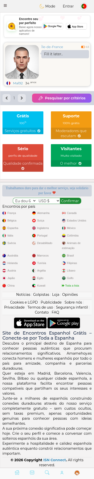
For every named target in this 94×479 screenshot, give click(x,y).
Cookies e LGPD (24, 302)
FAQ (55, 312)
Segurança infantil (72, 307)
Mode (47, 6)
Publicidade (51, 302)
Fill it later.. (53, 54)
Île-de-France (52, 47)
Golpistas (41, 294)
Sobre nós (73, 302)
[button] (5, 5)
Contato (42, 312)
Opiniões (70, 294)
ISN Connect (54, 460)
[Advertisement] (47, 26)
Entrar (68, 6)
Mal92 (18, 83)
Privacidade (14, 307)
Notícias (23, 294)
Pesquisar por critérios (61, 98)
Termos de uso (40, 307)
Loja (55, 294)
